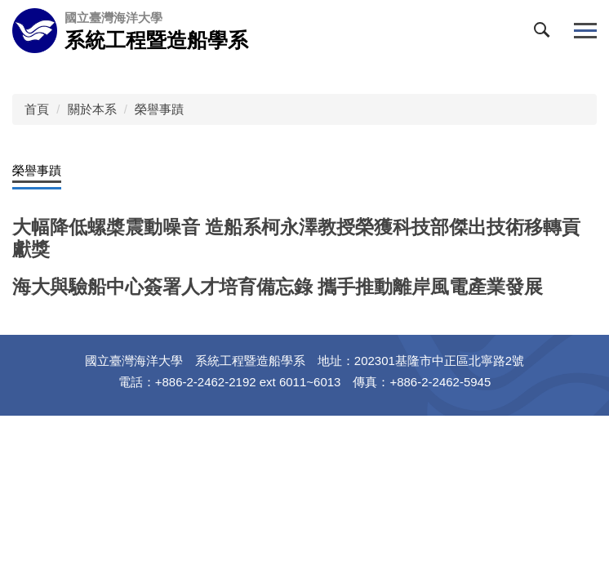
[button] (545, 33)
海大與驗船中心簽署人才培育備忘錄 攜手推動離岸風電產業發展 (277, 287)
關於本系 (92, 109)
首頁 (36, 109)
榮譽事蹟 (159, 109)
